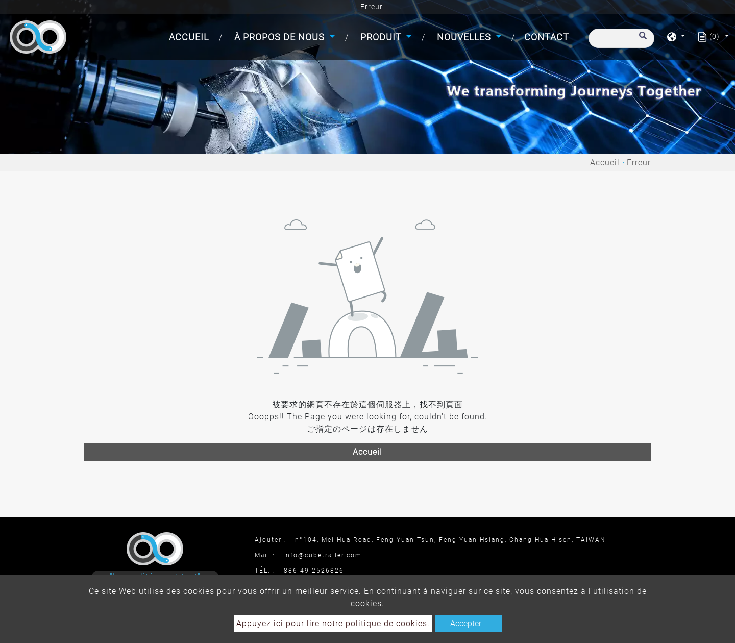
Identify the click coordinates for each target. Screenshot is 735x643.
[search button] (641, 40)
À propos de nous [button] (280, 37)
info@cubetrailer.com (322, 555)
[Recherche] (621, 38)
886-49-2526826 (314, 570)
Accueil (191, 36)
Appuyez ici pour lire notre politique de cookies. (333, 623)
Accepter (465, 623)
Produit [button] (382, 37)
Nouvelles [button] (465, 37)
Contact (546, 37)
